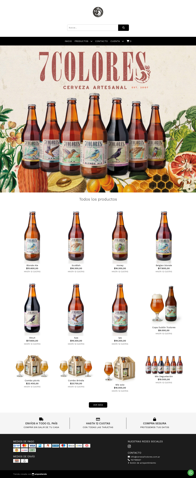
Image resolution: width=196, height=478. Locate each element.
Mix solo (119, 384)
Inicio (68, 41)
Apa (76, 337)
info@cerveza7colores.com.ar (144, 457)
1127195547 (134, 460)
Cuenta (117, 41)
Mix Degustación (164, 376)
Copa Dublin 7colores (163, 327)
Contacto (101, 41)
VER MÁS (98, 405)
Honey (120, 265)
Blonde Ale (32, 265)
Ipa (120, 337)
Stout (32, 337)
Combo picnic (32, 380)
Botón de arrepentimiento (142, 463)
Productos (83, 41)
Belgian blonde (164, 265)
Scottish (76, 265)
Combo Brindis (76, 380)
